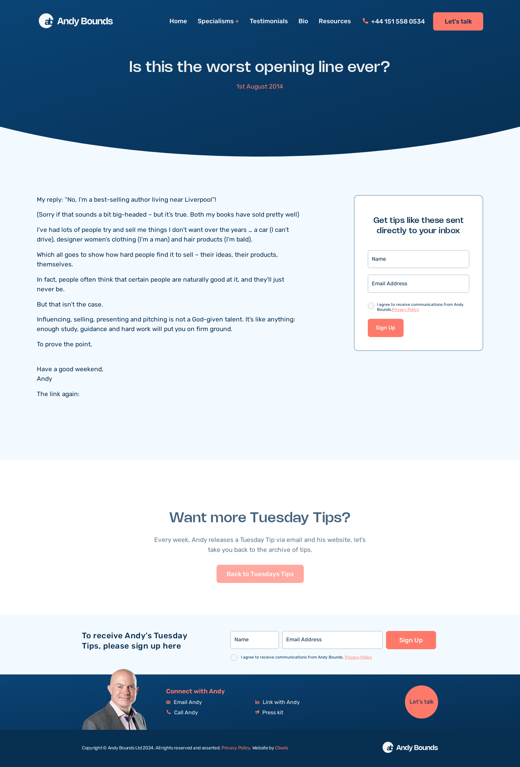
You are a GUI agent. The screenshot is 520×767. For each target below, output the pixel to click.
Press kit (269, 713)
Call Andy (182, 713)
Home (178, 21)
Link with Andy (277, 702)
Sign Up (385, 328)
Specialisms (216, 21)
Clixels (281, 748)
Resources (335, 21)
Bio (303, 21)
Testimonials (269, 21)
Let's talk (458, 22)
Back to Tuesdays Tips (260, 589)
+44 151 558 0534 (394, 22)
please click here (106, 394)
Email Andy (184, 702)
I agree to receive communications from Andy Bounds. (420, 308)
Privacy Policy (405, 310)
